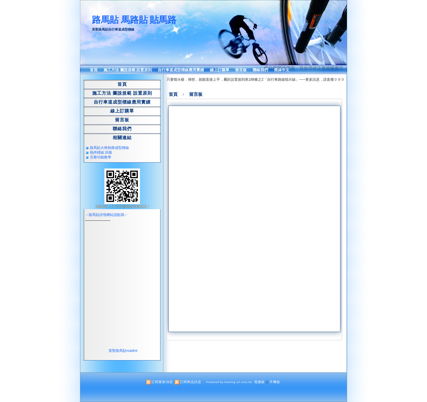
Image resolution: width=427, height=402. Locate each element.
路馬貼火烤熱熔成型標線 (109, 148)
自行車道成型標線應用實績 (181, 70)
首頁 (94, 70)
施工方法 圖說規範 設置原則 (127, 70)
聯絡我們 (260, 70)
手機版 (275, 382)
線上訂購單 (219, 70)
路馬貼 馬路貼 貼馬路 (134, 20)
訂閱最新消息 (162, 382)
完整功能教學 (100, 157)
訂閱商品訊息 (190, 382)
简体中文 (281, 70)
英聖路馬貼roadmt (123, 351)
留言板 (241, 70)
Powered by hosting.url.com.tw (229, 382)
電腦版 (259, 382)
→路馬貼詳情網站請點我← (106, 215)
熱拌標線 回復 (101, 152)
